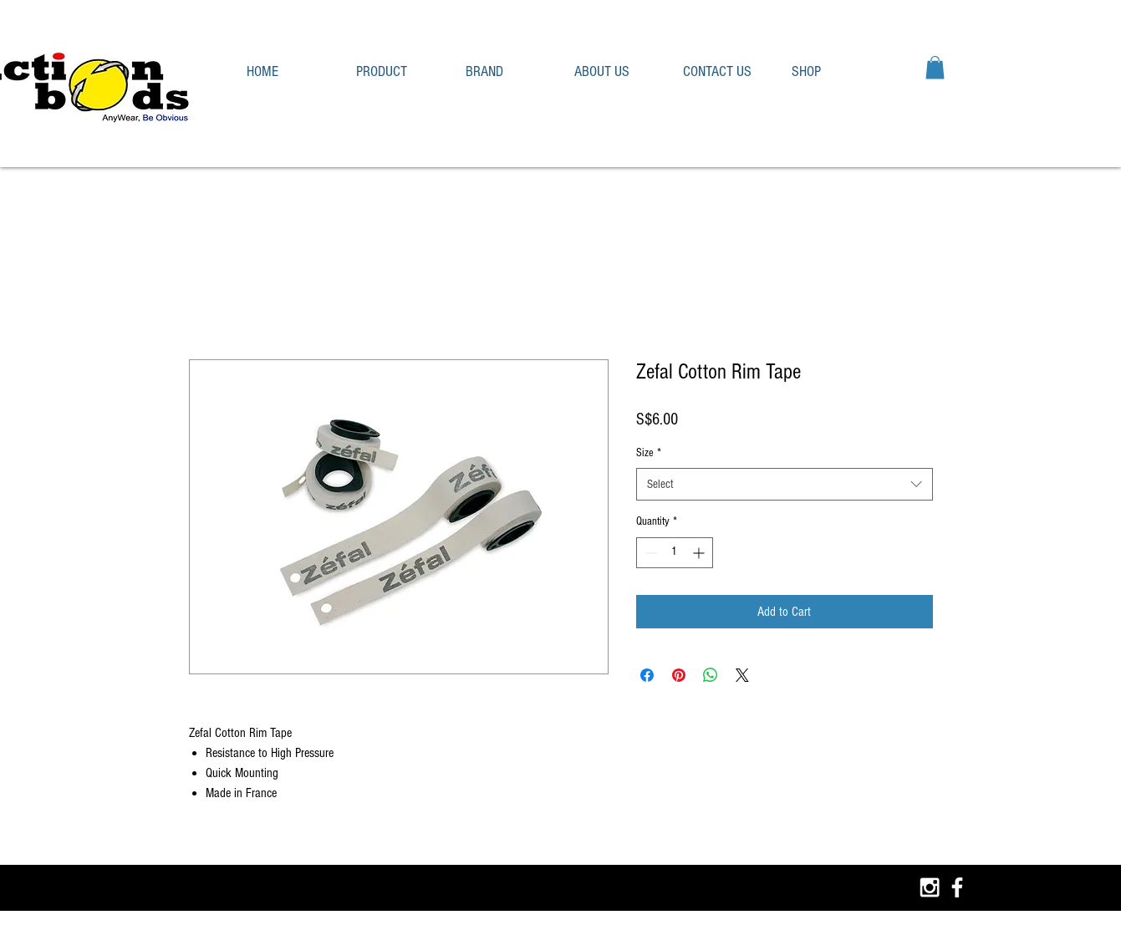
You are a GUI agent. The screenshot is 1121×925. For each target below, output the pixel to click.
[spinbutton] (675, 552)
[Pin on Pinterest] (679, 675)
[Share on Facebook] (647, 675)
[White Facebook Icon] (957, 887)
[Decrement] (649, 552)
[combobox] (784, 484)
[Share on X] (742, 675)
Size (648, 453)
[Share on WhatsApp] (711, 675)
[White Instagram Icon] (929, 887)
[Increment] (700, 552)
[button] (398, 71)
